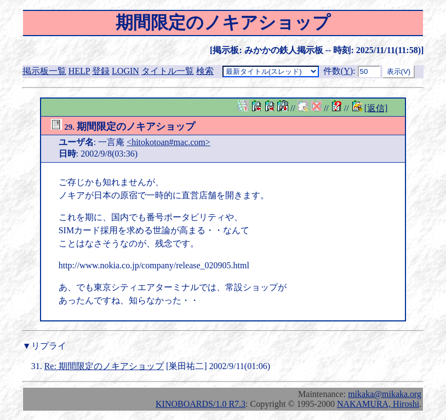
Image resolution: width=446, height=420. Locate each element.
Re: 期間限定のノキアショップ (104, 366)
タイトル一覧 (167, 71)
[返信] (376, 108)
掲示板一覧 (44, 71)
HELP (79, 71)
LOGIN (125, 71)
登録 (101, 71)
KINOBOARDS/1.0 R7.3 (200, 404)
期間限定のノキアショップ (123, 126)
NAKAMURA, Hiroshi (378, 404)
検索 (205, 71)
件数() (338, 71)
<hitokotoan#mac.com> (168, 142)
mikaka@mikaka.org (384, 394)
